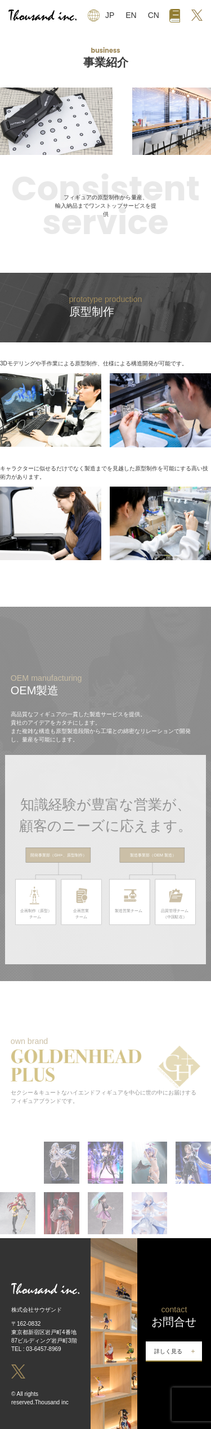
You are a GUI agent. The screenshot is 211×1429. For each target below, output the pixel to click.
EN (130, 15)
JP (109, 15)
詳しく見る (168, 1351)
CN (153, 15)
